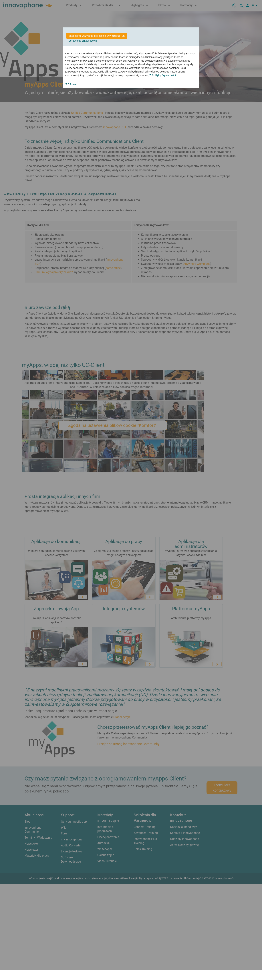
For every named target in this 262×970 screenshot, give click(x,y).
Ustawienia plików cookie (83, 40)
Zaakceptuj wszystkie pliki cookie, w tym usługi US (97, 35)
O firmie (70, 84)
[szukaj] (242, 5)
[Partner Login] (247, 5)
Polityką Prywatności (162, 75)
